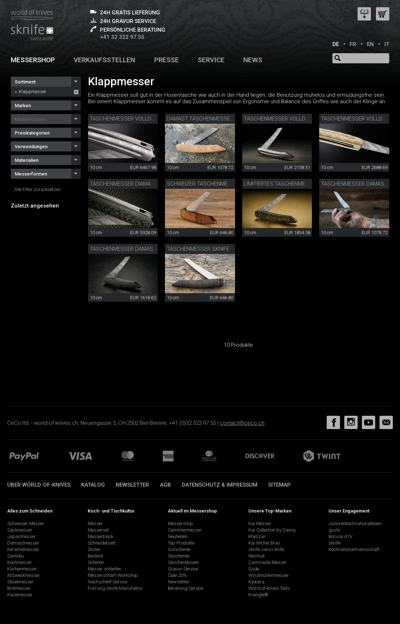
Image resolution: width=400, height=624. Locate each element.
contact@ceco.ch (242, 423)
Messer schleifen (104, 568)
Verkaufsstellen (104, 60)
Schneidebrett (102, 543)
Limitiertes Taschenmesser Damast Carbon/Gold (311, 184)
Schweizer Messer (25, 523)
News (252, 60)
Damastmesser (23, 543)
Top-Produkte (181, 543)
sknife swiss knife (266, 549)
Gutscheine (179, 549)
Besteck (95, 556)
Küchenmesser (22, 568)
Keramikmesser (23, 549)
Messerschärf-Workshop (113, 575)
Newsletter (132, 485)
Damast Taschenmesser (200, 118)
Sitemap (279, 485)
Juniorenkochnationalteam (355, 523)
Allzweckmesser (23, 575)
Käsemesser (20, 594)
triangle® (258, 594)
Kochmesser (19, 562)
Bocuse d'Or (340, 536)
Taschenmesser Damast (354, 184)
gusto (334, 530)
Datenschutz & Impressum (219, 485)
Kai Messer (259, 523)
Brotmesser (19, 588)
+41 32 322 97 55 (122, 37)
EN (370, 44)
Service (211, 60)
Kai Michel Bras (264, 543)
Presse (166, 60)
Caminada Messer (267, 562)
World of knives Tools (269, 588)
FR (353, 44)
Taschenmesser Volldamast (283, 118)
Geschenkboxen (183, 562)
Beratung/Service (185, 588)
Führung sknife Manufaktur (115, 588)
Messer (95, 523)
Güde (253, 568)
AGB (165, 485)
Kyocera (256, 581)
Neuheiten (178, 536)
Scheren (96, 562)
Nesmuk (256, 556)
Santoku (15, 556)
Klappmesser (32, 91)
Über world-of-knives (38, 485)
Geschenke (178, 556)
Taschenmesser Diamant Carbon (134, 184)
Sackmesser (19, 530)
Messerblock (100, 536)
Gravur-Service (183, 568)
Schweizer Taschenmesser (204, 184)
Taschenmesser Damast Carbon (134, 249)
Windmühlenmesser (268, 575)
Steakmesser (20, 581)
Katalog (93, 485)
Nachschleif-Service (107, 581)
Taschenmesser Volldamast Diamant (141, 118)
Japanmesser (21, 536)
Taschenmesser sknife (198, 249)
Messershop (33, 60)
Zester (94, 549)
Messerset (98, 530)
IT (387, 44)
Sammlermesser (185, 530)
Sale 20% (177, 575)
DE (335, 44)
